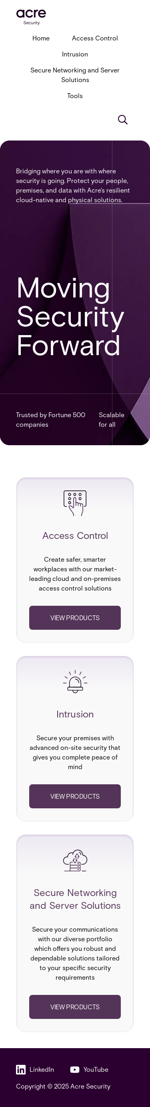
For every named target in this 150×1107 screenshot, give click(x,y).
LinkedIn (35, 1069)
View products (75, 617)
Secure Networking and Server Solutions (75, 74)
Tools (75, 95)
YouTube (89, 1069)
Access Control (95, 38)
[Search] (123, 119)
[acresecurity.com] (75, 17)
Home (41, 38)
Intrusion (75, 54)
